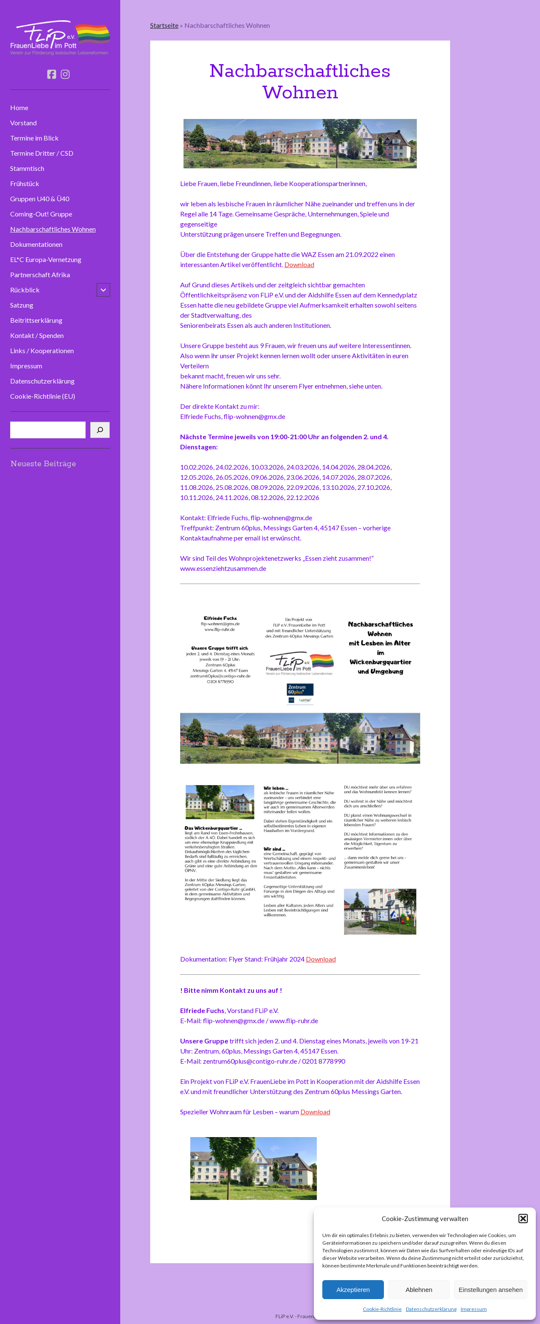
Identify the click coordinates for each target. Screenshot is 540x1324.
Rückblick (25, 290)
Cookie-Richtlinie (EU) (42, 396)
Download (299, 264)
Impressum (474, 1309)
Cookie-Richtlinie (382, 1309)
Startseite (164, 25)
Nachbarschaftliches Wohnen (53, 229)
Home (19, 107)
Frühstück (24, 183)
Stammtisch (27, 168)
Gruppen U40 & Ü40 (39, 199)
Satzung (21, 305)
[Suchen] (100, 430)
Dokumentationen (36, 244)
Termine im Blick (34, 138)
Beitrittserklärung (36, 320)
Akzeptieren (353, 1289)
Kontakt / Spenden (37, 335)
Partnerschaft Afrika (40, 274)
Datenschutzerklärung (431, 1309)
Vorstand (23, 123)
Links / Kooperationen (42, 350)
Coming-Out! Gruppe (41, 214)
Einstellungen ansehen (491, 1289)
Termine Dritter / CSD (41, 153)
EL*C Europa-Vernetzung (45, 259)
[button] (523, 1218)
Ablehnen (418, 1289)
